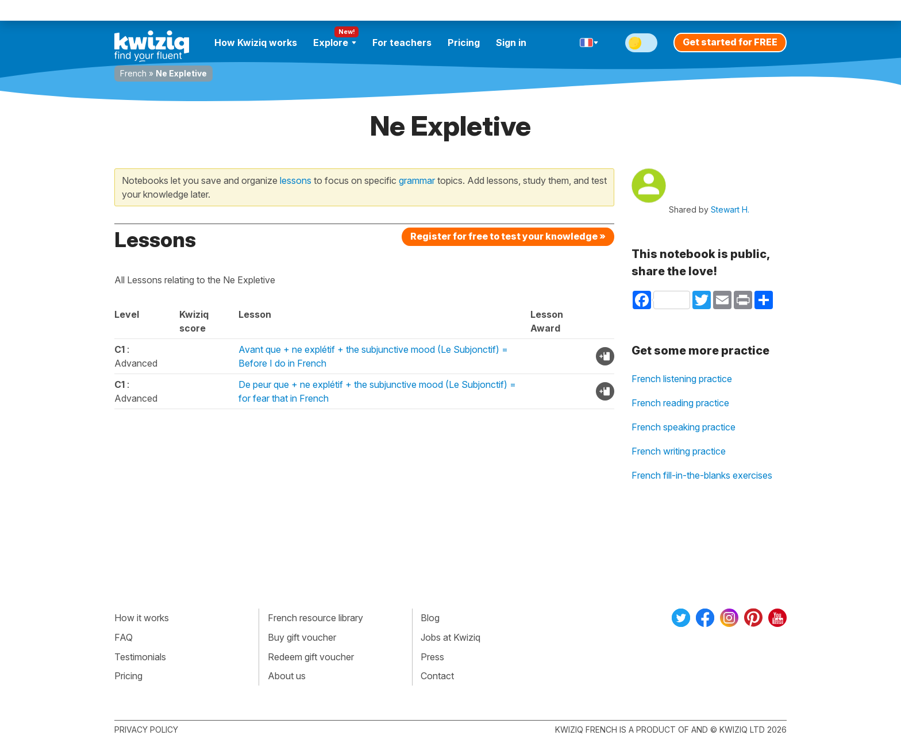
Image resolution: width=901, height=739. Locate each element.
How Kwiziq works (255, 42)
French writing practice (679, 451)
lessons (295, 180)
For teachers (402, 42)
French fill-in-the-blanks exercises (702, 475)
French (133, 73)
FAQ (123, 637)
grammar (417, 180)
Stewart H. (730, 209)
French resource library (315, 617)
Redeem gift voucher (311, 657)
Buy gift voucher (302, 637)
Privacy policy (146, 729)
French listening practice (682, 378)
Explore (334, 42)
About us (287, 676)
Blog (430, 617)
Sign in (511, 42)
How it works (141, 617)
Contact (437, 676)
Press (432, 657)
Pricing (464, 42)
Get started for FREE (730, 42)
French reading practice (680, 403)
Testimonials (140, 657)
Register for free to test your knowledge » (508, 236)
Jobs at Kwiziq (450, 637)
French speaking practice (684, 427)
